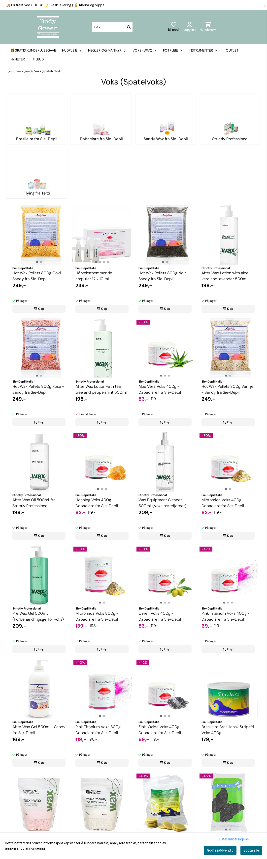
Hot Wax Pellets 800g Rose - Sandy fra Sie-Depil (38, 389)
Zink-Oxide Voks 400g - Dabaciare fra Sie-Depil (160, 729)
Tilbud (38, 59)
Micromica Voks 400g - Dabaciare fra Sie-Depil (222, 502)
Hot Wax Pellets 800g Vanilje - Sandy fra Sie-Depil (227, 389)
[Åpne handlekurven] (208, 27)
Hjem (10, 71)
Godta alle (251, 850)
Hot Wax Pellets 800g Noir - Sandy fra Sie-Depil (163, 275)
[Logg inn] (173, 27)
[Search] (129, 27)
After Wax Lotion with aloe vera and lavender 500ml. (224, 275)
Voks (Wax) (24, 71)
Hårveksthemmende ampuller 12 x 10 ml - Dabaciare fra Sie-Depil (96, 276)
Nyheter (17, 59)
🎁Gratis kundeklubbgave (33, 50)
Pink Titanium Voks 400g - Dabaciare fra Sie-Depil (225, 616)
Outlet (232, 50)
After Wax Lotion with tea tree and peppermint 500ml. (101, 389)
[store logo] (48, 27)
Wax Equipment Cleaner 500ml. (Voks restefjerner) (162, 502)
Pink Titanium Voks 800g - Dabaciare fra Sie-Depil (99, 729)
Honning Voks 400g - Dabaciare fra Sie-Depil (96, 502)
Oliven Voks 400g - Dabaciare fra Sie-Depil (159, 616)
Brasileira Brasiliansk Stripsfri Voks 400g (227, 729)
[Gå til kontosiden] (189, 27)
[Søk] (112, 27)
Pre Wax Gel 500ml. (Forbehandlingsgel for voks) (38, 616)
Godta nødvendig (220, 850)
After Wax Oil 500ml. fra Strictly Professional (34, 502)
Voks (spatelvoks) (47, 71)
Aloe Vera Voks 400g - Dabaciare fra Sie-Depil (159, 389)
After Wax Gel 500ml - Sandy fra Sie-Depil (39, 729)
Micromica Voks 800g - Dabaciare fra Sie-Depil (96, 616)
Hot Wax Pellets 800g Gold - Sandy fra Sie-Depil (38, 275)
